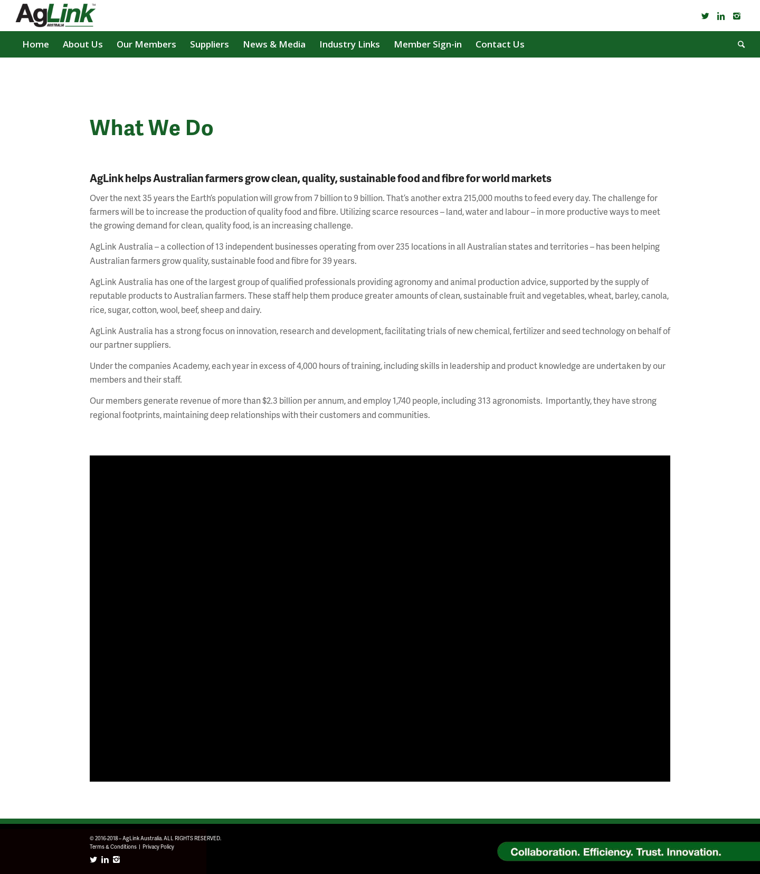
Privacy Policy (158, 846)
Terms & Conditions (113, 846)
